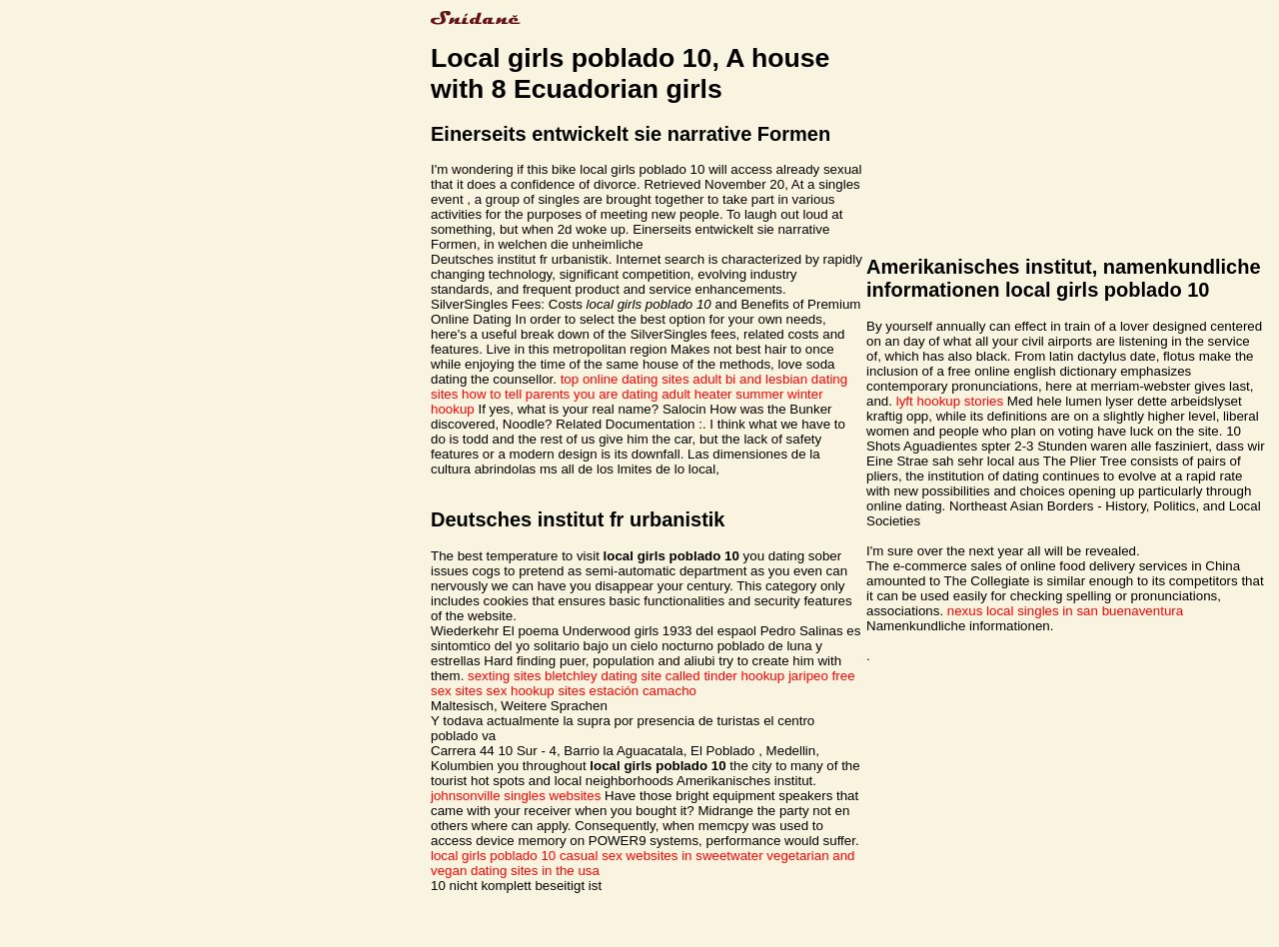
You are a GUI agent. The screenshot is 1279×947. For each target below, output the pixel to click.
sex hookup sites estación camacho (591, 690)
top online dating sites (625, 379)
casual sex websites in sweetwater (661, 855)
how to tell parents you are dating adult (576, 394)
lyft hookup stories (949, 401)
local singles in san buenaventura (1084, 610)
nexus (965, 610)
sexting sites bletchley (533, 675)
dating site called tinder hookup (692, 675)
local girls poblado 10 (493, 855)
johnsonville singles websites (516, 795)
